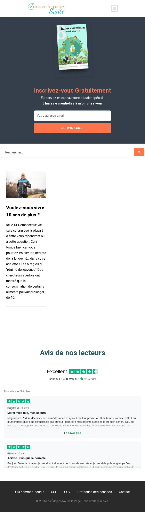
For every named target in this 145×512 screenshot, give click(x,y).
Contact (124, 492)
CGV (67, 492)
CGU (54, 492)
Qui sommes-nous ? (29, 492)
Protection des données (94, 492)
